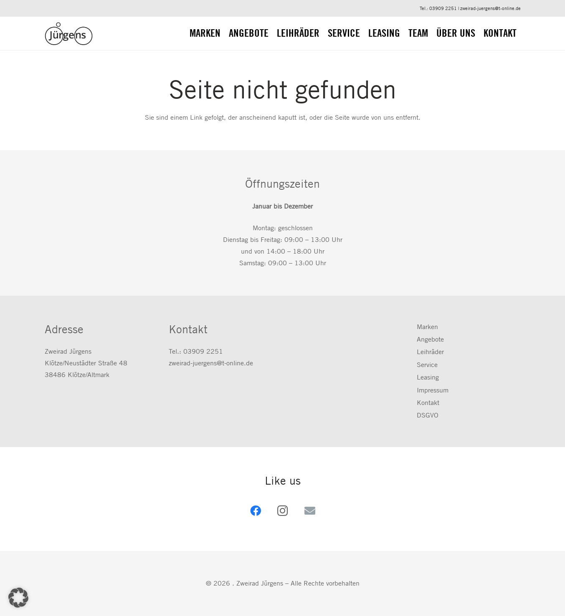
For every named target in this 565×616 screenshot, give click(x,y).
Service (427, 365)
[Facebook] (255, 510)
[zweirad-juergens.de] (69, 33)
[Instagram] (282, 510)
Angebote (430, 339)
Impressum (432, 390)
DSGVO (427, 415)
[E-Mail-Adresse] (309, 510)
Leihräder (430, 352)
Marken (427, 327)
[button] (18, 597)
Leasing (428, 377)
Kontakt (428, 403)
